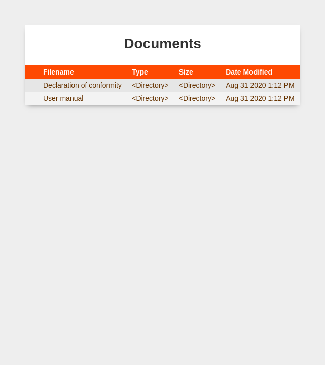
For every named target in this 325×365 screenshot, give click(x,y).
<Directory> (150, 85)
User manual (63, 98)
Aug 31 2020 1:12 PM (260, 85)
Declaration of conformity (82, 85)
